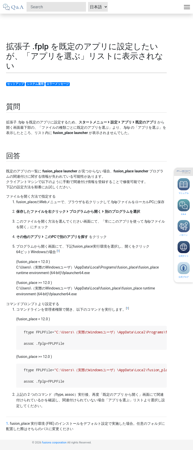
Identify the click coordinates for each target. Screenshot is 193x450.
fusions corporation (54, 442)
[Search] (56, 7)
